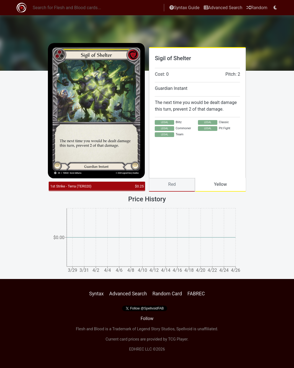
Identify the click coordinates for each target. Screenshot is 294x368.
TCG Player (177, 339)
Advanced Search (223, 7)
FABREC (196, 293)
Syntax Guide (184, 7)
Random (256, 7)
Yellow (220, 184)
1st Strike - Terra (70, 186)
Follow (147, 318)
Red (172, 184)
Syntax (96, 293)
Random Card (167, 293)
